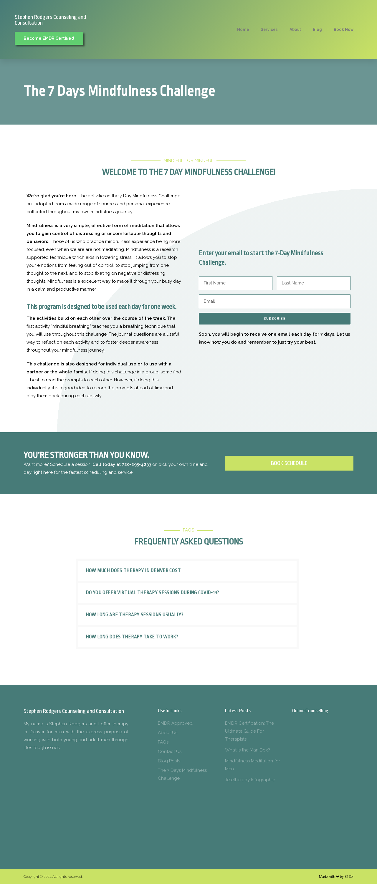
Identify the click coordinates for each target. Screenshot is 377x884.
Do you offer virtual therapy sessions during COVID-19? (152, 592)
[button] (187, 571)
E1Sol (349, 877)
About (295, 29)
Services (269, 29)
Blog (317, 29)
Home (243, 29)
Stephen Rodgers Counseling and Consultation (50, 20)
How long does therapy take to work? (132, 637)
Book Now (343, 29)
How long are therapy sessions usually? (134, 615)
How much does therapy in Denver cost (133, 570)
